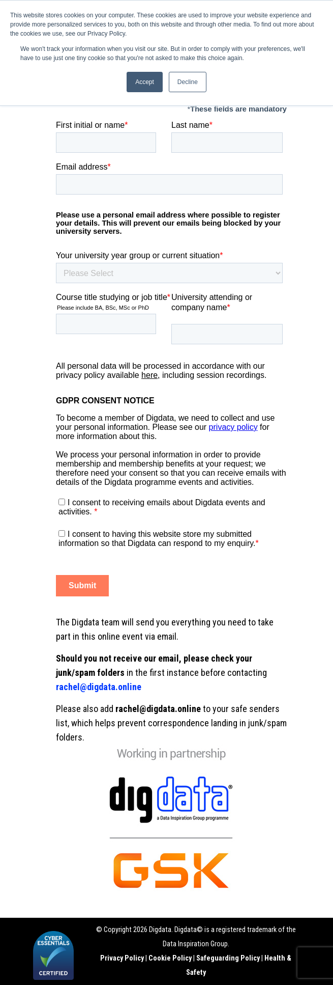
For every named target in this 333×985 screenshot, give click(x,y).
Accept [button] (144, 82)
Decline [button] (187, 82)
